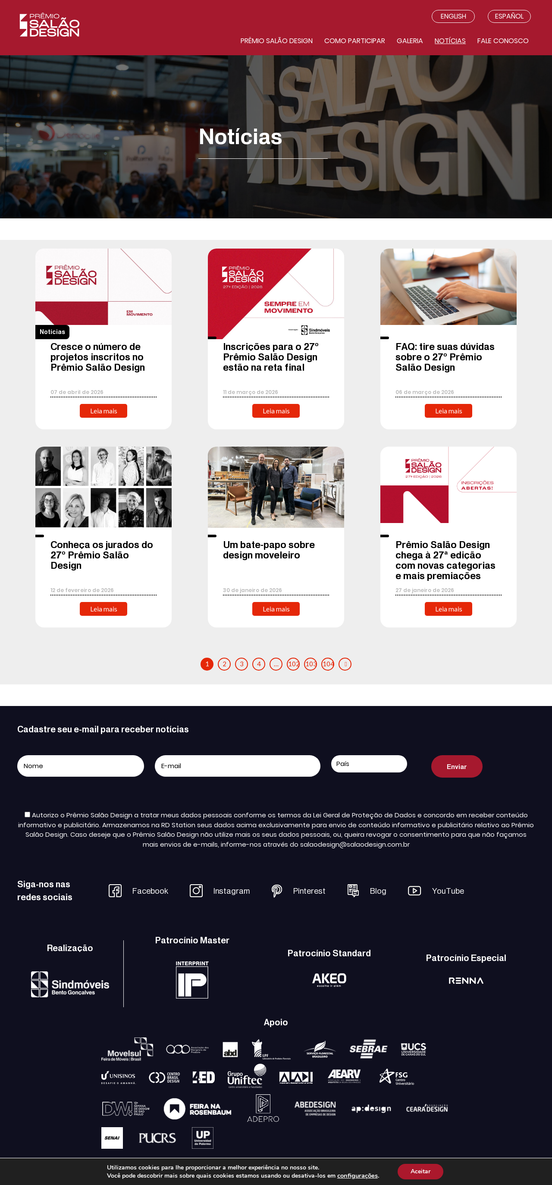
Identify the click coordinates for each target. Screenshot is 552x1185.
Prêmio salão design (277, 41)
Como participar (354, 41)
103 (311, 664)
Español (509, 16)
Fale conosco (503, 41)
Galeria (410, 41)
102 (294, 664)
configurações (357, 1175)
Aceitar (420, 1171)
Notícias (450, 41)
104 (328, 664)
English (453, 16)
